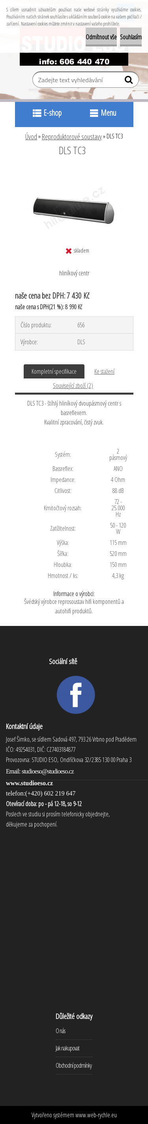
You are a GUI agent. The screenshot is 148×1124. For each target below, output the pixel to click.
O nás (60, 1030)
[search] (130, 81)
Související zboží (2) (73, 385)
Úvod (31, 136)
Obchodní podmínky (74, 1065)
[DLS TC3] (74, 172)
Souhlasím (131, 37)
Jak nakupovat (67, 1048)
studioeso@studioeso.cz (48, 771)
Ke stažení (104, 371)
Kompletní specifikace (54, 371)
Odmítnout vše (101, 37)
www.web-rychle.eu (96, 1115)
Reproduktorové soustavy (72, 136)
